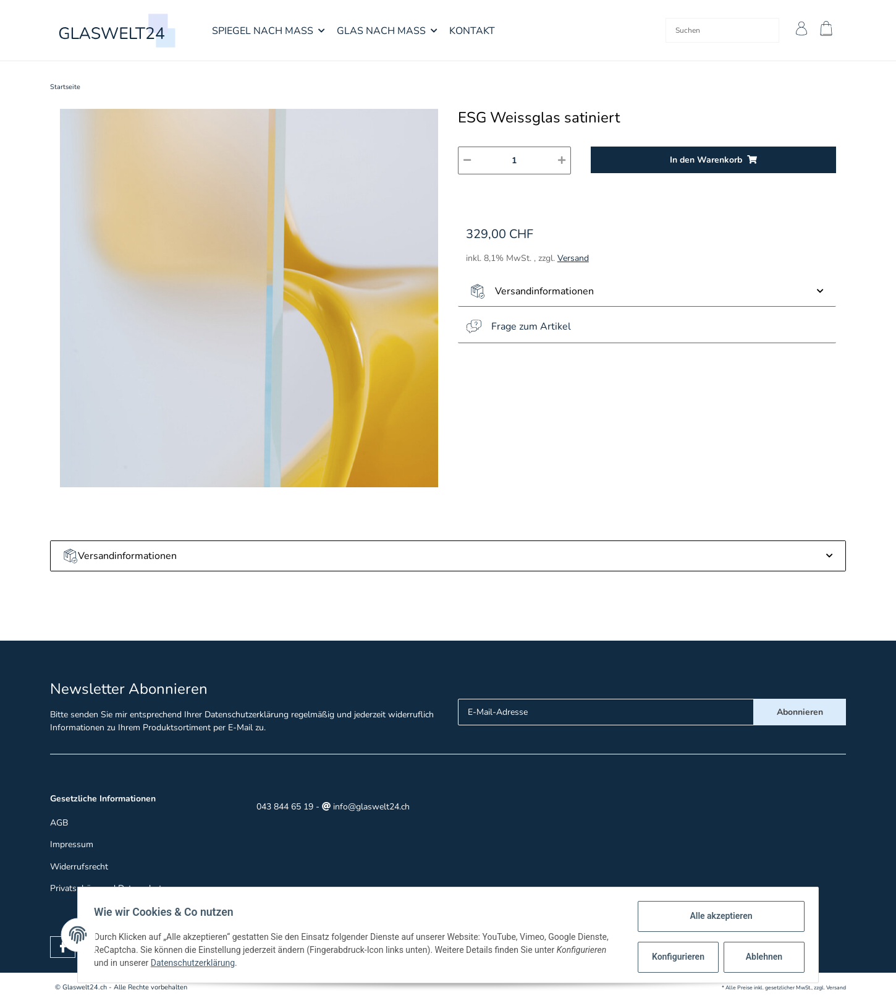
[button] (799, 30)
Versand (573, 258)
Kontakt (472, 31)
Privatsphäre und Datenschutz (108, 888)
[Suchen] (703, 30)
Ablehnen (760, 957)
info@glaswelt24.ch (366, 807)
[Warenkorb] (828, 30)
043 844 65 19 (283, 807)
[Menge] (514, 160)
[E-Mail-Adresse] (606, 712)
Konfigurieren (675, 957)
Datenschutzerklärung (247, 714)
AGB (59, 823)
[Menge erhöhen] (561, 160)
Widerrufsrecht (79, 867)
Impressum (71, 844)
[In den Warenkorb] (713, 160)
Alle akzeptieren (717, 916)
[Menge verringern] (467, 160)
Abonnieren (800, 712)
